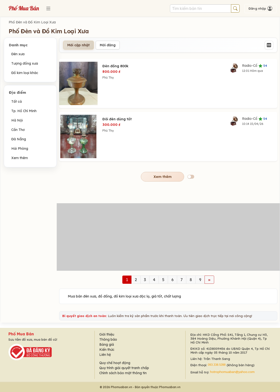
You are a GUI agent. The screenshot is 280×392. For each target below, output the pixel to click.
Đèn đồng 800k (115, 66)
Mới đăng (108, 45)
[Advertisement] (168, 237)
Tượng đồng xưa (24, 63)
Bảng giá (106, 344)
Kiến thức (106, 349)
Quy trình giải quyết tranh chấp (124, 368)
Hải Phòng (19, 148)
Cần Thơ (18, 130)
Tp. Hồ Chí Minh (24, 111)
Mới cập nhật (78, 45)
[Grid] (269, 45)
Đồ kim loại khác (24, 73)
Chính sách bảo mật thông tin (123, 373)
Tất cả (16, 101)
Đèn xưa (18, 54)
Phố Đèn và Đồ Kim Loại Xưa (32, 22)
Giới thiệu (106, 334)
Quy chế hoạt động (114, 363)
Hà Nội (17, 120)
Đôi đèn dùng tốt (117, 119)
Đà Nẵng (18, 139)
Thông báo (108, 339)
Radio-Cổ (254, 65)
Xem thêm (19, 158)
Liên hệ (105, 354)
